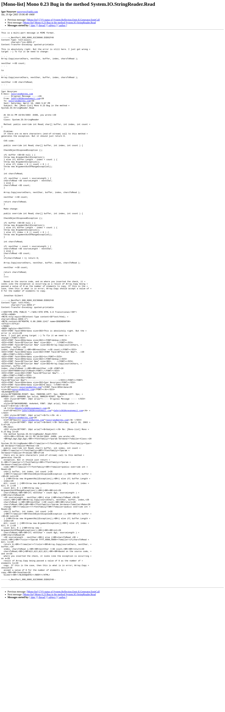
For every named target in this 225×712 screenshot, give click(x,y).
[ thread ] (41, 25)
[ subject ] (52, 25)
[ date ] (33, 25)
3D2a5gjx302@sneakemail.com (30, 483)
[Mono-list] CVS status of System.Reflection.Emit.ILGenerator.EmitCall (63, 19)
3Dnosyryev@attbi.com (21, 494)
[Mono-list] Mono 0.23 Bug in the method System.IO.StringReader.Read (59, 22)
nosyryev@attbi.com (27, 11)
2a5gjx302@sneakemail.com (25, 112)
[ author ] (62, 25)
